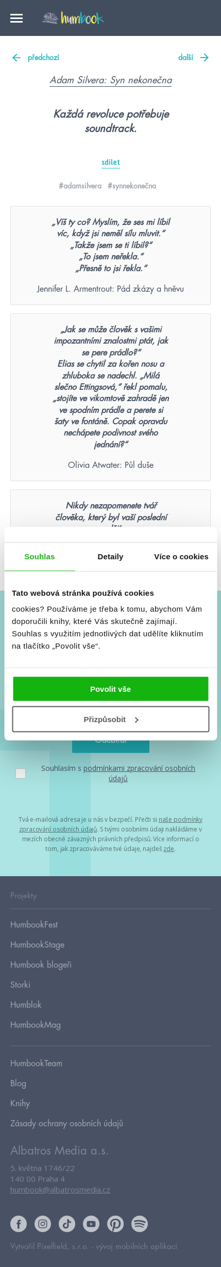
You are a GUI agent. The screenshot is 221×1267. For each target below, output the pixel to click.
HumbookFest (34, 925)
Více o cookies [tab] (181, 556)
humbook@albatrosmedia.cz (60, 1189)
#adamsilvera (80, 186)
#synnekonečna (132, 186)
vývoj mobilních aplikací (136, 1247)
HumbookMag (35, 1025)
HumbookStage (37, 945)
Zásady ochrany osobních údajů (66, 1124)
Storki (20, 985)
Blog (18, 1084)
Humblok (26, 1005)
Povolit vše (110, 689)
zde (168, 848)
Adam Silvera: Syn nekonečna (110, 80)
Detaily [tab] (111, 556)
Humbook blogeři (41, 965)
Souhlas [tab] (39, 556)
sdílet (110, 162)
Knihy (20, 1104)
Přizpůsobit (110, 719)
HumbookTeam (36, 1064)
